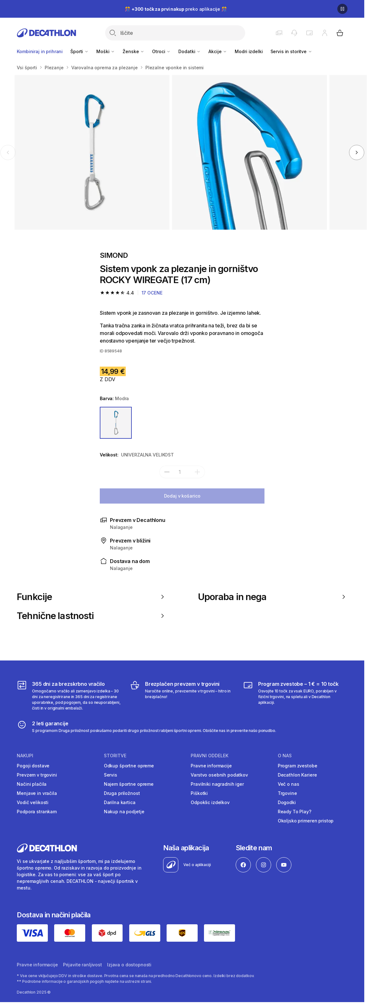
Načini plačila (32, 784)
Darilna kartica (120, 802)
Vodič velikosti (32, 802)
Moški (105, 51)
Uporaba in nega (272, 596)
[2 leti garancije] (146, 727)
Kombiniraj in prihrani (40, 51)
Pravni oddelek (209, 755)
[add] (197, 472)
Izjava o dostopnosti (129, 964)
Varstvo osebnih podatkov (219, 775)
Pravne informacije (211, 765)
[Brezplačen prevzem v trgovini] (182, 695)
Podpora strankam (37, 811)
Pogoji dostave (33, 765)
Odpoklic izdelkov (210, 802)
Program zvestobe (297, 765)
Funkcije (91, 596)
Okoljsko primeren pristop (306, 820)
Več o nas (288, 784)
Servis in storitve (291, 51)
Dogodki (287, 802)
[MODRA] (116, 423)
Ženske (133, 51)
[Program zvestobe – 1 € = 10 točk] (295, 695)
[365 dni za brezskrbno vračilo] (69, 695)
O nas (285, 755)
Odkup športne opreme (129, 765)
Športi (79, 51)
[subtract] (167, 472)
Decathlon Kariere (297, 775)
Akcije (217, 51)
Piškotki (199, 793)
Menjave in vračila (37, 793)
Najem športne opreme (129, 784)
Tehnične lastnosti (91, 615)
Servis (110, 775)
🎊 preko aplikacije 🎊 (176, 9)
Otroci (161, 51)
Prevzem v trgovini (37, 775)
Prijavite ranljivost (82, 964)
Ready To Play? (294, 811)
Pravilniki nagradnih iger (217, 784)
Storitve (115, 755)
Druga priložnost (122, 793)
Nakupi (25, 755)
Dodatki (189, 51)
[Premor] (342, 9)
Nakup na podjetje (124, 811)
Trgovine (287, 793)
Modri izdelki (249, 51)
